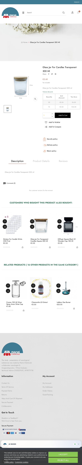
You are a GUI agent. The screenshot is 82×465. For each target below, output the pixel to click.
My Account (47, 383)
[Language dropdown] (77, 2)
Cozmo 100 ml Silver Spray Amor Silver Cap (14, 303)
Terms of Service (8, 387)
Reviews (63, 161)
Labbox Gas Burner (63, 302)
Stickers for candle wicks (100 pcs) (12, 240)
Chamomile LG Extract (40, 302)
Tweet (52, 74)
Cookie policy (9, 462)
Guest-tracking (48, 394)
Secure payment (7, 402)
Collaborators (6, 406)
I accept (63, 454)
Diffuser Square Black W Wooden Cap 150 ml (67, 240)
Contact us (5, 383)
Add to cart (62, 115)
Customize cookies (21, 462)
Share (48, 74)
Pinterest (55, 74)
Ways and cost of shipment (12, 398)
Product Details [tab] (41, 161)
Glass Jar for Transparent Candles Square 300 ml (39, 240)
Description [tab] (17, 161)
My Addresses (48, 387)
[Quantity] (47, 115)
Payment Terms (7, 391)
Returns (4, 394)
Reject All (63, 460)
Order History (47, 391)
